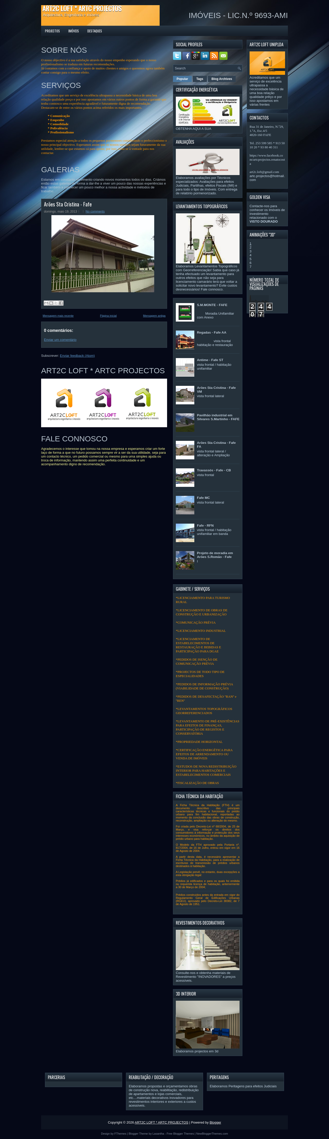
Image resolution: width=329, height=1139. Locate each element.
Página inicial (108, 315)
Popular (182, 79)
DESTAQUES (94, 30)
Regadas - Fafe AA (211, 332)
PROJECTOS (52, 30)
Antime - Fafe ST (210, 360)
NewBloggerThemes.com (212, 1133)
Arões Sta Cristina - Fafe (68, 204)
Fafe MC (203, 498)
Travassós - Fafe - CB (214, 470)
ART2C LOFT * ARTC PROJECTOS (81, 8)
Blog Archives (222, 79)
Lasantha (158, 1133)
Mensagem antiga (154, 315)
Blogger (215, 1122)
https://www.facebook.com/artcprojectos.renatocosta (267, 159)
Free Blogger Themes (180, 1133)
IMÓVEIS (73, 30)
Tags (199, 79)
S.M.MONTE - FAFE (212, 305)
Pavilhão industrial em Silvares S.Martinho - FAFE (218, 417)
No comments (95, 211)
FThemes (120, 1133)
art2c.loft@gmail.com (264, 172)
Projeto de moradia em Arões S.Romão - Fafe (215, 555)
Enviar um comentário (60, 340)
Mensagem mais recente (58, 315)
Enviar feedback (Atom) (77, 356)
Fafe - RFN (205, 525)
